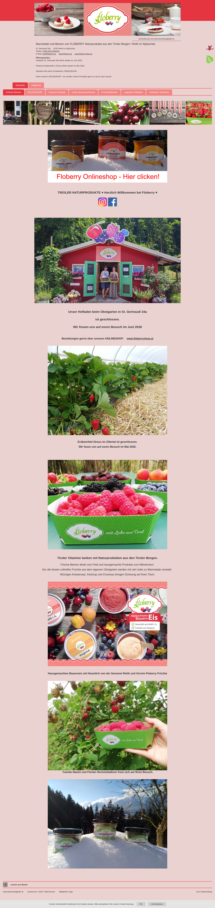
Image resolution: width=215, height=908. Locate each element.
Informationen (157, 904)
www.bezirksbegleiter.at (13, 892)
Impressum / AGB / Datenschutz (41, 892)
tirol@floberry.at (49, 54)
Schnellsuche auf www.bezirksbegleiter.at (156, 39)
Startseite (20, 85)
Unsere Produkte (57, 92)
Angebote (36, 85)
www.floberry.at (65, 54)
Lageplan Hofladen (133, 92)
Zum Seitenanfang (204, 892)
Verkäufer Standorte (159, 92)
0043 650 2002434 (51, 51)
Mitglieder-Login (66, 892)
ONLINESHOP (35, 92)
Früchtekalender (109, 92)
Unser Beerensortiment (83, 92)
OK (141, 904)
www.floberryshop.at (83, 54)
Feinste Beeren (13, 92)
